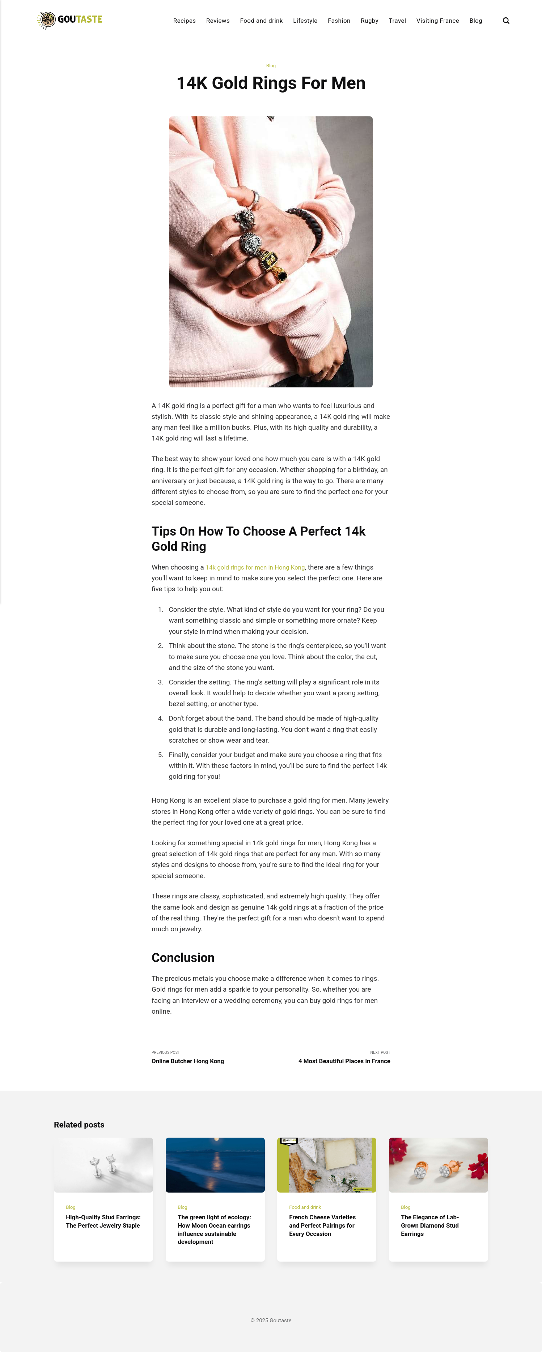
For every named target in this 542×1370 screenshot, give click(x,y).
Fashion (339, 20)
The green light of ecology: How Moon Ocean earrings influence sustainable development (211, 1242)
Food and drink (261, 20)
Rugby (369, 20)
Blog (476, 20)
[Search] (506, 20)
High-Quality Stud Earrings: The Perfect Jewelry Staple (98, 1234)
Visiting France (437, 20)
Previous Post (211, 1060)
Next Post (330, 1060)
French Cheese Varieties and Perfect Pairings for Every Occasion (326, 1234)
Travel (397, 20)
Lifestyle (305, 20)
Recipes (184, 20)
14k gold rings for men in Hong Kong (261, 568)
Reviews (218, 20)
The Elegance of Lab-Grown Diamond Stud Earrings (433, 1234)
